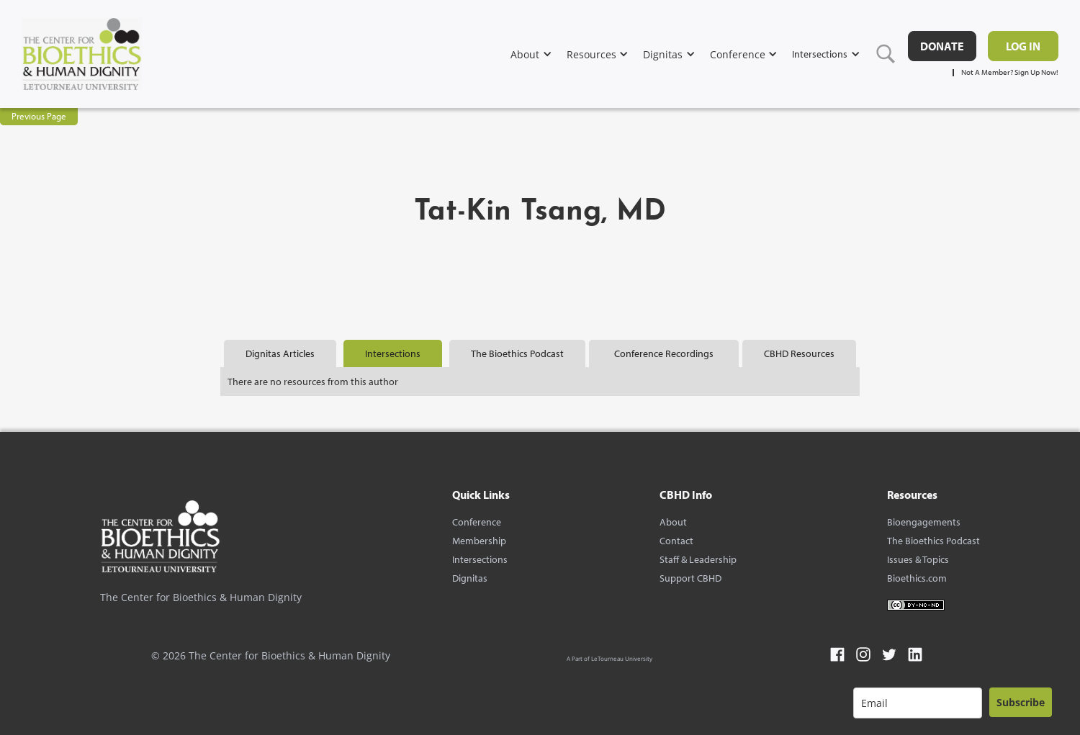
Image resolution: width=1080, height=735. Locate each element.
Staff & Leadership (698, 559)
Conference (476, 521)
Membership (479, 540)
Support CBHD (690, 578)
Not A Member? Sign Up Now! (1009, 72)
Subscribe (1020, 702)
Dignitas (469, 578)
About (673, 521)
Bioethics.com (917, 578)
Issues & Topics (918, 559)
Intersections (480, 559)
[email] (917, 702)
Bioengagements (923, 521)
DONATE (942, 46)
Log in (1023, 46)
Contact (676, 540)
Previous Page (39, 116)
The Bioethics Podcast (933, 540)
